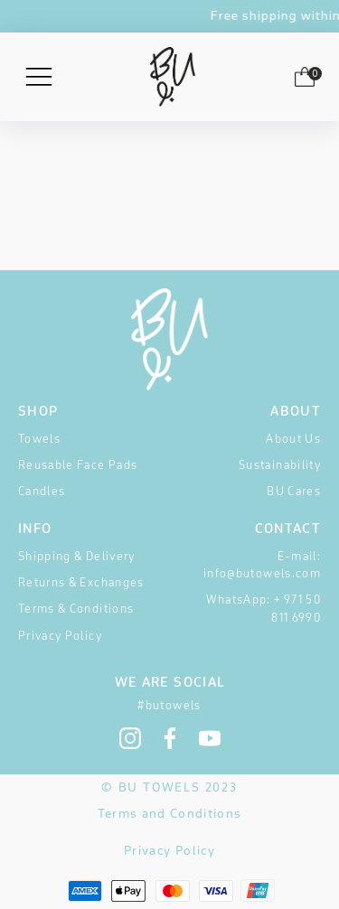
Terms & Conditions (76, 608)
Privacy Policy (60, 635)
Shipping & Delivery (77, 556)
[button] (305, 80)
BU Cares (294, 491)
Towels (39, 438)
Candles (41, 491)
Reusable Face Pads (77, 465)
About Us (293, 438)
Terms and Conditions (170, 813)
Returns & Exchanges (81, 582)
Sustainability (280, 465)
